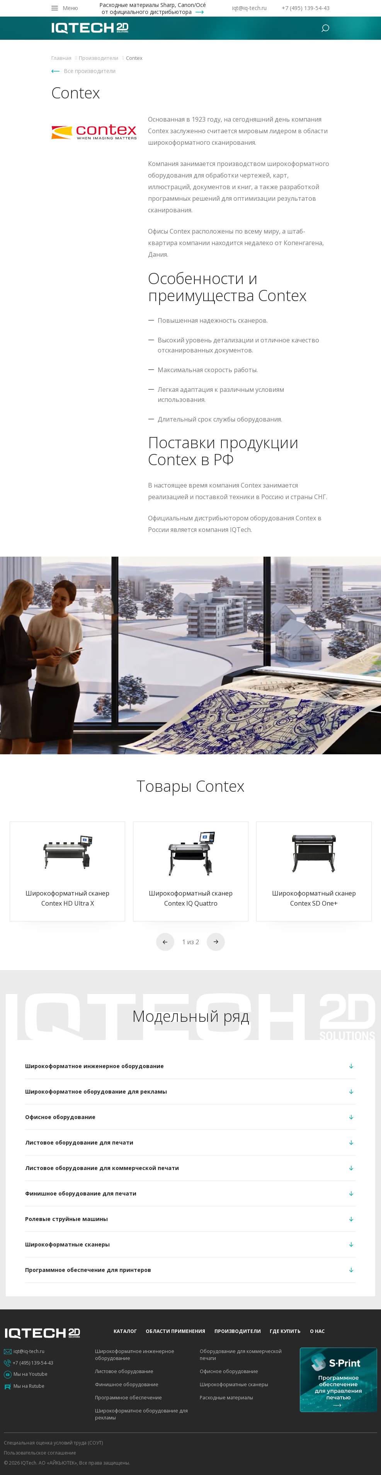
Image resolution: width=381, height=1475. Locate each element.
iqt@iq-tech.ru (249, 8)
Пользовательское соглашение (40, 1453)
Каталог (125, 1331)
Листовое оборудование (124, 1371)
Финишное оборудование (126, 1384)
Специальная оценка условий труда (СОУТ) (53, 1442)
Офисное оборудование (229, 1371)
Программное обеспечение (128, 1397)
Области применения (175, 1331)
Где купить (285, 1331)
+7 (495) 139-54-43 (306, 8)
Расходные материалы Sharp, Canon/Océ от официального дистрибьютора (152, 8)
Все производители (90, 71)
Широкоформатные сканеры (234, 1384)
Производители (237, 1331)
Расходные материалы (226, 1397)
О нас (317, 1331)
